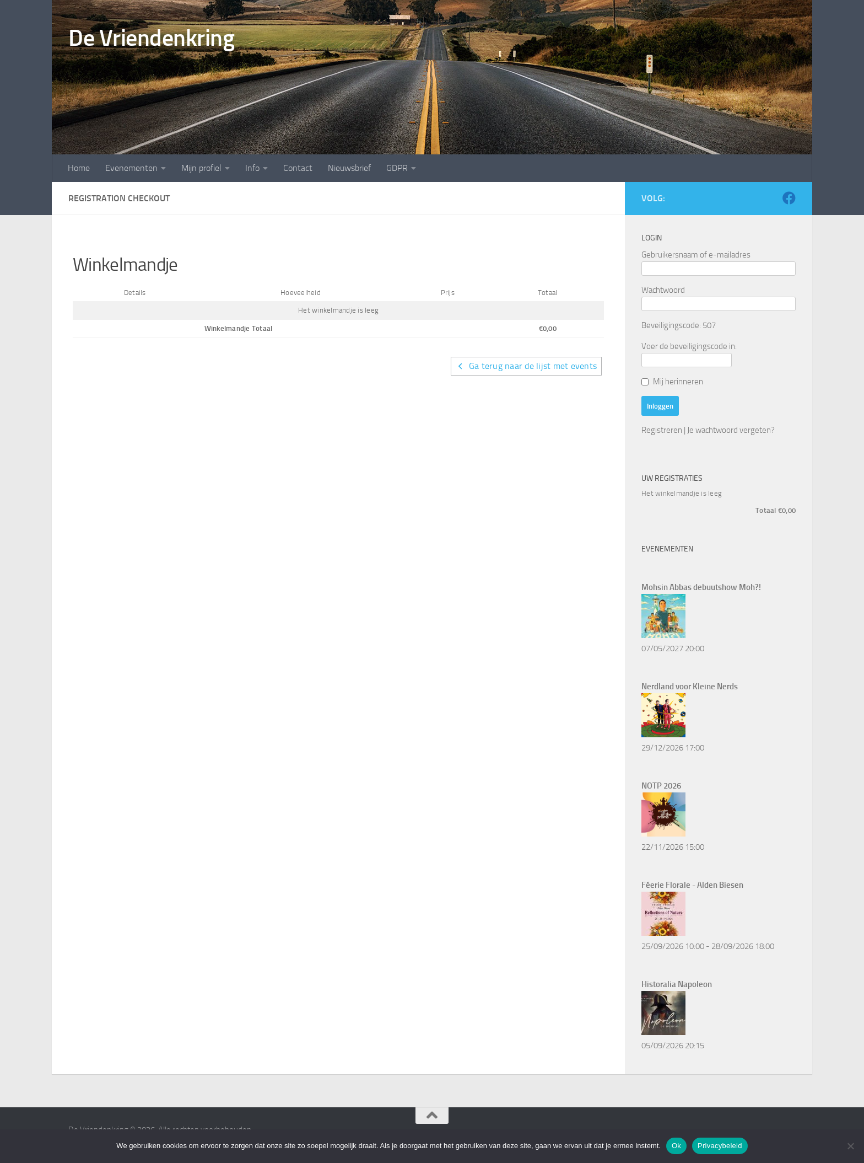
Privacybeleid (720, 1145)
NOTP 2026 (661, 786)
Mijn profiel (201, 168)
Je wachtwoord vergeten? (731, 430)
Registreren (661, 430)
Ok (676, 1145)
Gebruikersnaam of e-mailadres (695, 255)
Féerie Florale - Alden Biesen (692, 885)
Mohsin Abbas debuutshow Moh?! (701, 587)
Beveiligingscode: (671, 325)
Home (79, 168)
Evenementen (131, 168)
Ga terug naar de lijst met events (526, 366)
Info (252, 168)
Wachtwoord (663, 290)
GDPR (397, 168)
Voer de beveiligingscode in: (689, 346)
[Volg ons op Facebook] (789, 198)
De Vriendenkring (151, 38)
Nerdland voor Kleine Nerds (689, 687)
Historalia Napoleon (676, 984)
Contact (297, 168)
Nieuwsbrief (349, 168)
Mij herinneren (678, 382)
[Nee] (850, 1145)
